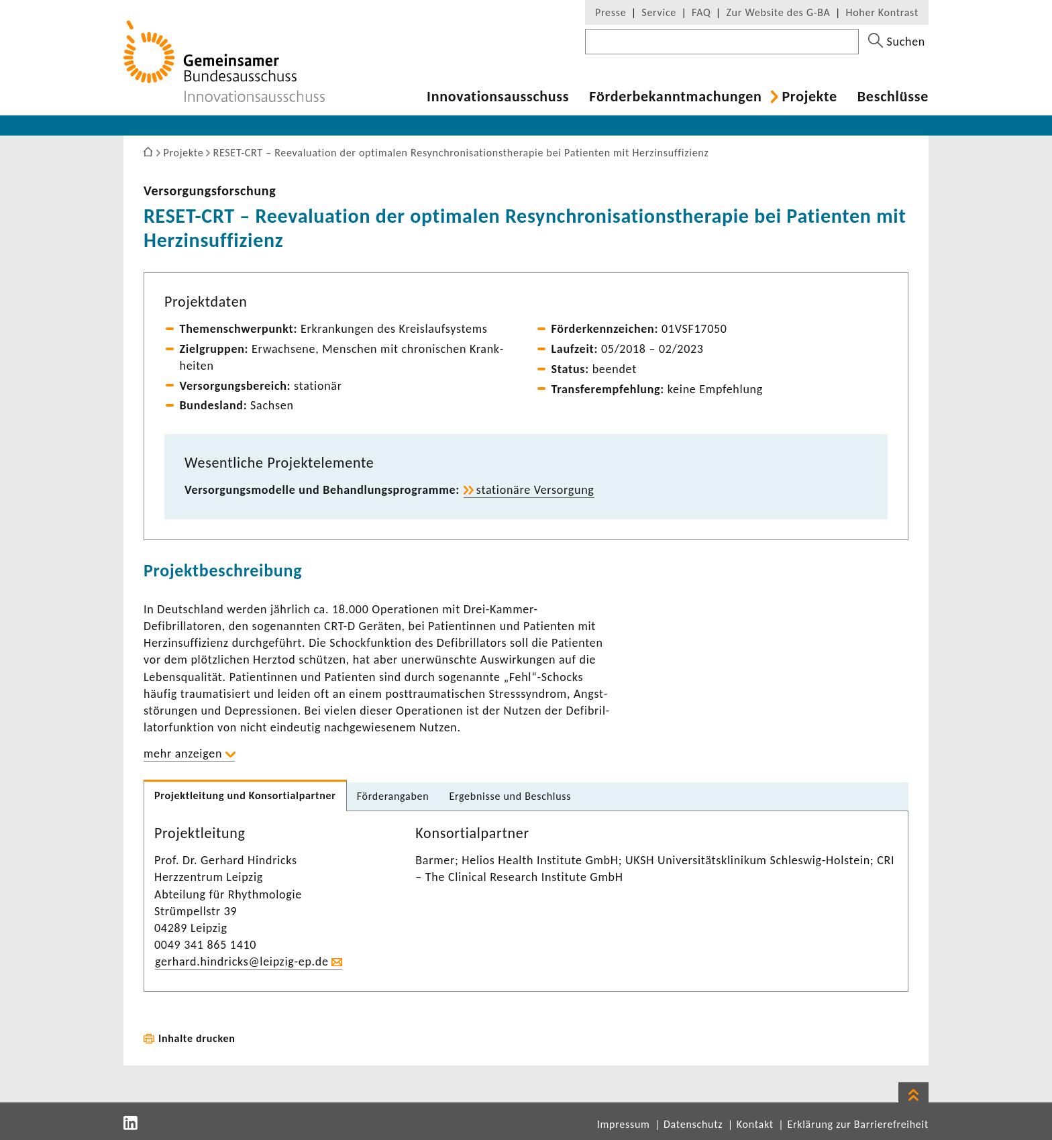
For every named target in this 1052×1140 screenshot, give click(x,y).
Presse (610, 12)
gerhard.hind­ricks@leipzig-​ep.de (242, 961)
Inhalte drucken (196, 1038)
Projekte (809, 96)
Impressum (623, 1124)
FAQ (701, 12)
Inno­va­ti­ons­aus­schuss (498, 96)
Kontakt (755, 1124)
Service (658, 12)
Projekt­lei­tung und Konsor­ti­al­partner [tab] (245, 795)
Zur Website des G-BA (779, 12)
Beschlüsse (893, 96)
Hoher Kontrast (882, 12)
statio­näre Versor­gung (535, 489)
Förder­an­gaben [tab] (393, 796)
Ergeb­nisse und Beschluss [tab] (510, 796)
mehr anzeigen (183, 753)
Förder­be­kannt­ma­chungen (675, 96)
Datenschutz (693, 1124)
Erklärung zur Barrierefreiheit (858, 1124)
